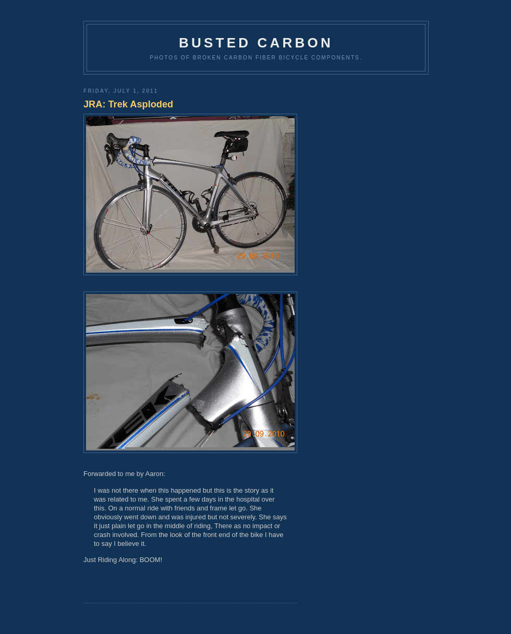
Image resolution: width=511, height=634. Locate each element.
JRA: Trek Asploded (128, 104)
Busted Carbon (256, 43)
